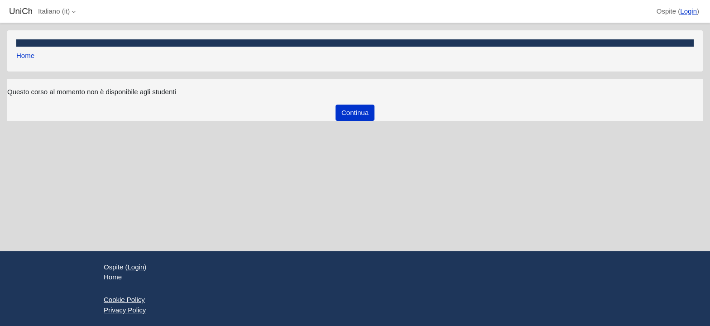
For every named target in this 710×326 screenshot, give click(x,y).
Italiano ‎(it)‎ (54, 11)
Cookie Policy (124, 299)
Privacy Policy (125, 310)
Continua (355, 112)
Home (25, 55)
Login (688, 11)
